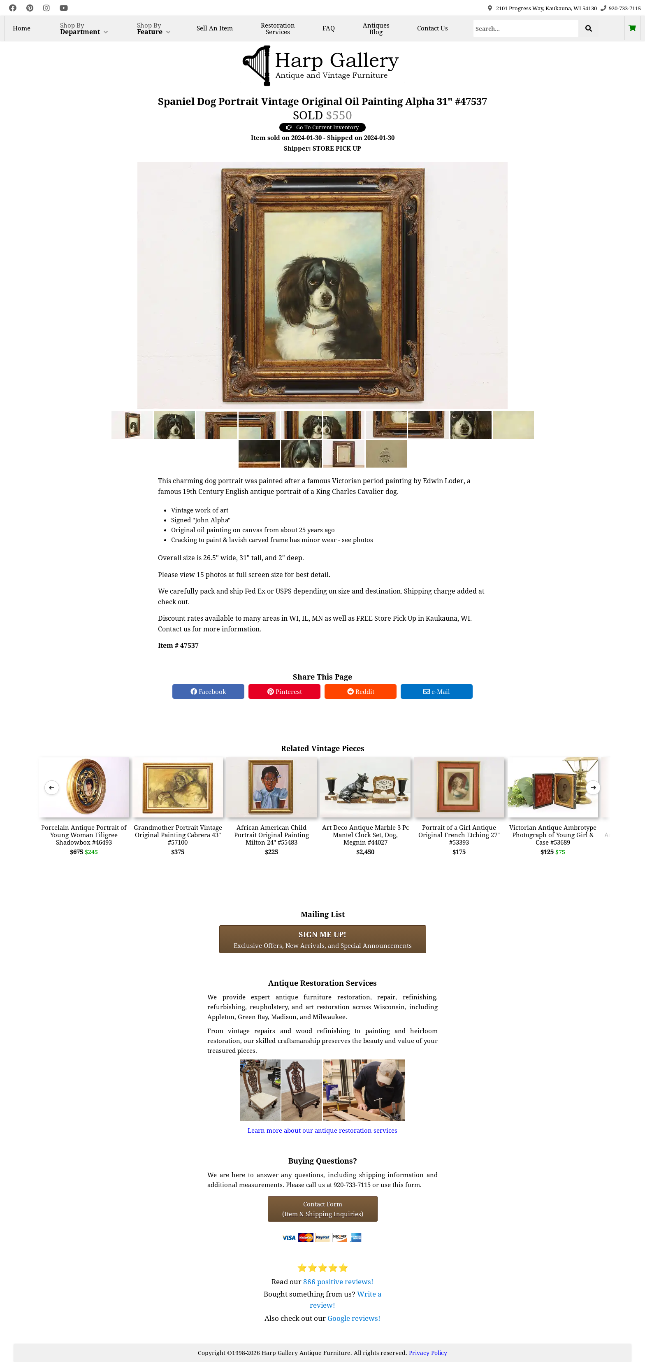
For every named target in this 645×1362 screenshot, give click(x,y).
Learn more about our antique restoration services (322, 1130)
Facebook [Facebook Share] (208, 691)
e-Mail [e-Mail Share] (436, 691)
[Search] (526, 28)
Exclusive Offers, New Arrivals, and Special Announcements (323, 939)
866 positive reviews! (338, 1281)
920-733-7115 (625, 8)
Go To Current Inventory (322, 127)
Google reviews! (354, 1318)
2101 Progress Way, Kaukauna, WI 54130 (546, 8)
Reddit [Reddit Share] (360, 691)
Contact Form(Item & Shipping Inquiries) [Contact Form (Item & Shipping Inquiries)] (322, 1209)
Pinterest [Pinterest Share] (284, 691)
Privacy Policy (428, 1353)
